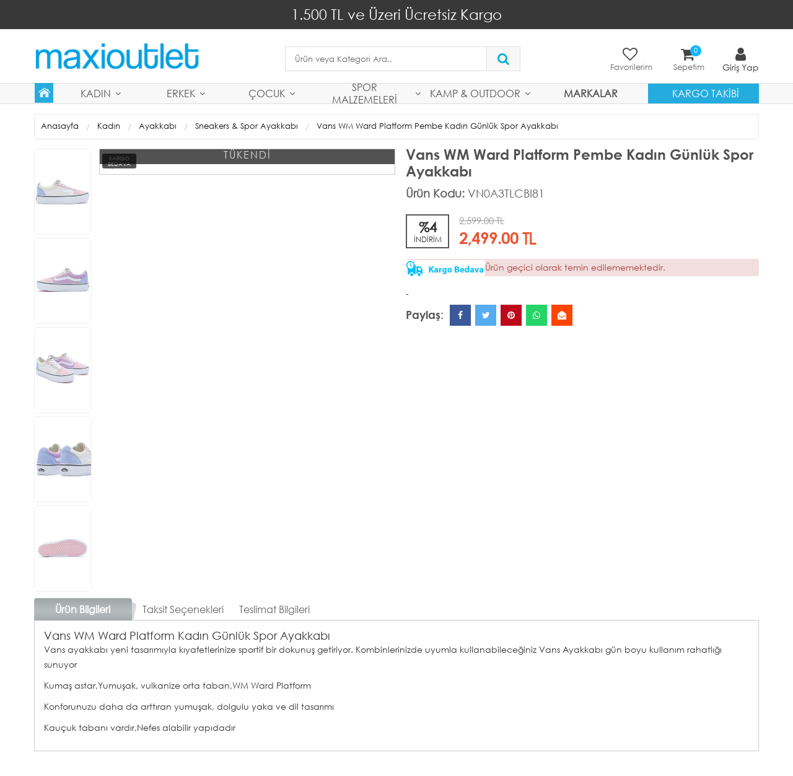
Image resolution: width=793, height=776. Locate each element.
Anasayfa (60, 126)
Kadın (96, 93)
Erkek (181, 93)
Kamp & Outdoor (475, 93)
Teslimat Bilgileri (274, 609)
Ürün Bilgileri (82, 609)
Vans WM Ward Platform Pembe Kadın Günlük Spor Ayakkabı (437, 126)
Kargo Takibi (705, 93)
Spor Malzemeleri (364, 93)
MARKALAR (591, 93)
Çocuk (266, 93)
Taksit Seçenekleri (183, 609)
